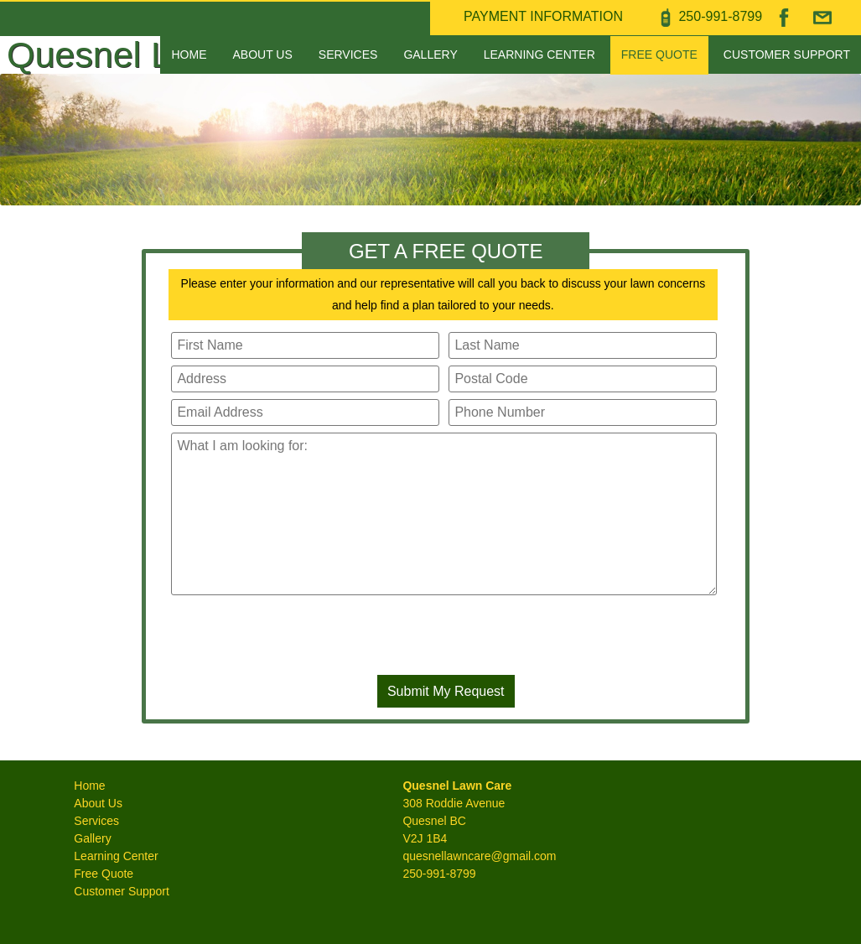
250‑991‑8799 (720, 16)
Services (348, 54)
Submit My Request (446, 691)
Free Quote (659, 54)
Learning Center (539, 54)
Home (188, 54)
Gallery (430, 54)
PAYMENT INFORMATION (543, 16)
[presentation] (446, 638)
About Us (263, 54)
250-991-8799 (438, 873)
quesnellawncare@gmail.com (479, 856)
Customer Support (787, 54)
